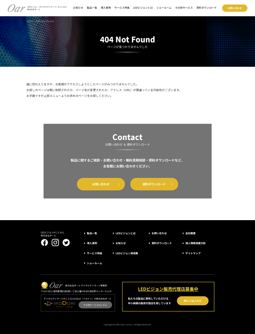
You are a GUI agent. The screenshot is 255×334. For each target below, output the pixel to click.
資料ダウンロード (206, 7)
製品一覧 (92, 7)
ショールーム (164, 7)
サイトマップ (193, 253)
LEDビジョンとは (143, 7)
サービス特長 (122, 7)
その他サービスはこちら (95, 304)
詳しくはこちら (193, 300)
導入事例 (106, 7)
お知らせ (78, 7)
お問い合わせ (235, 8)
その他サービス (184, 7)
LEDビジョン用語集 (127, 253)
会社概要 (190, 233)
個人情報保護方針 (195, 243)
